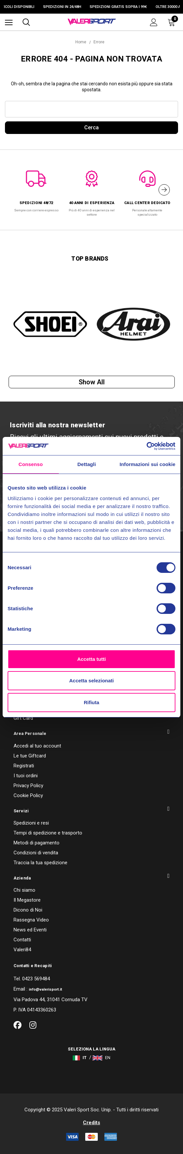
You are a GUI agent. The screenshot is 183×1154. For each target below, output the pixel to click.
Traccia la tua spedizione (40, 863)
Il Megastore (27, 900)
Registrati (24, 766)
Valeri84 (22, 950)
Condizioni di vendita (36, 853)
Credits (91, 1123)
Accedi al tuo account (37, 746)
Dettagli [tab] (86, 464)
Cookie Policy (28, 795)
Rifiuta (91, 702)
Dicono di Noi (28, 910)
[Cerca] (26, 22)
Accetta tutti (91, 659)
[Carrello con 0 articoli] (172, 22)
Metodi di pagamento (36, 843)
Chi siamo (24, 890)
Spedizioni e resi (31, 823)
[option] (36, 187)
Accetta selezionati (91, 680)
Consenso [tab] (30, 464)
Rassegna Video (31, 920)
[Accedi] (154, 22)
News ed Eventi (30, 930)
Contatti (22, 940)
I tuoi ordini (26, 776)
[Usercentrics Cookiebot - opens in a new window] (146, 446)
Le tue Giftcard (30, 756)
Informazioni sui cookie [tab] (147, 464)
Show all (92, 382)
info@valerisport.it (45, 989)
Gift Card (23, 718)
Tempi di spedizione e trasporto (48, 833)
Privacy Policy (28, 786)
